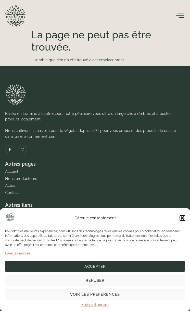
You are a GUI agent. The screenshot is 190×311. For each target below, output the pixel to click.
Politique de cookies (95, 305)
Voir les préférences (95, 294)
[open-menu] (180, 15)
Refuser (95, 280)
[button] (182, 218)
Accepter (95, 266)
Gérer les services (17, 253)
